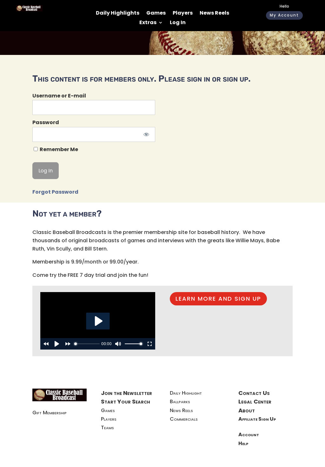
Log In (178, 23)
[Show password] (146, 134)
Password (45, 122)
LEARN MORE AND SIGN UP (218, 299)
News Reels (214, 14)
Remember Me (56, 149)
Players (183, 14)
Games (156, 14)
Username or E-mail (59, 95)
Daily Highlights (117, 14)
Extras (147, 23)
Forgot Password (55, 192)
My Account (284, 15)
